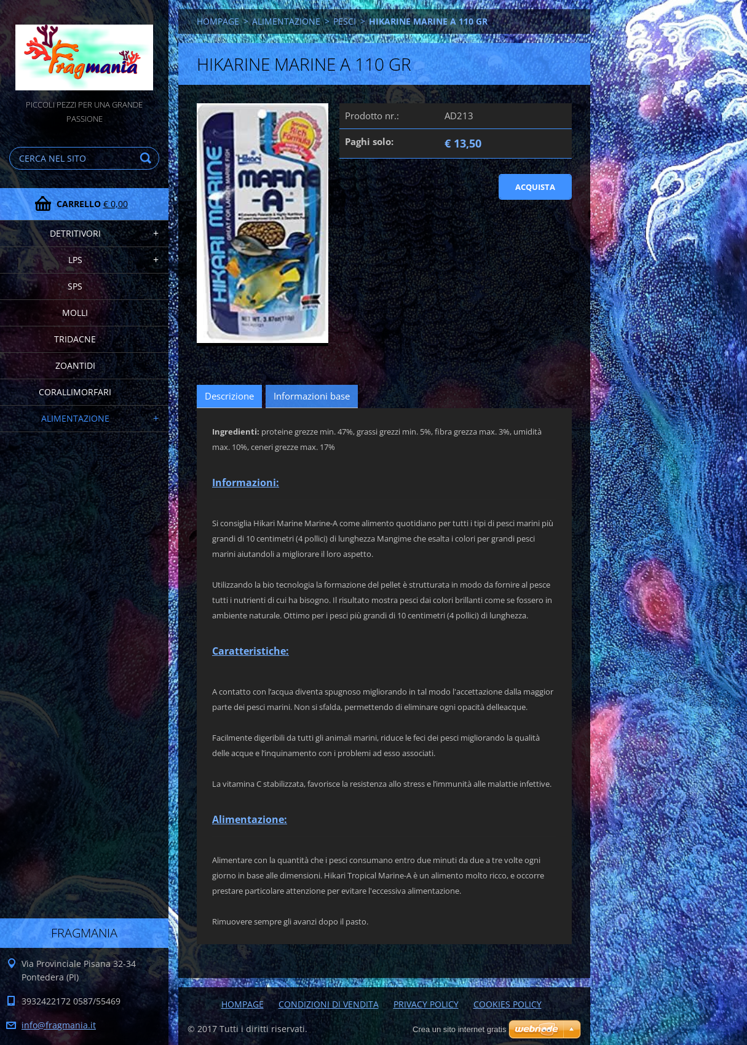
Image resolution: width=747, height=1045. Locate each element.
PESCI (344, 21)
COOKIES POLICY (507, 1004)
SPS (75, 286)
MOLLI (75, 312)
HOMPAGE (218, 21)
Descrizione (229, 396)
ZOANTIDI (75, 365)
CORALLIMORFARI (75, 392)
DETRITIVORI (75, 233)
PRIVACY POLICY (426, 1004)
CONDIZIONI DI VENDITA (329, 1004)
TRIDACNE (75, 339)
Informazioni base (312, 396)
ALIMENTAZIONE (75, 418)
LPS (75, 260)
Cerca (148, 158)
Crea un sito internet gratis (459, 1029)
